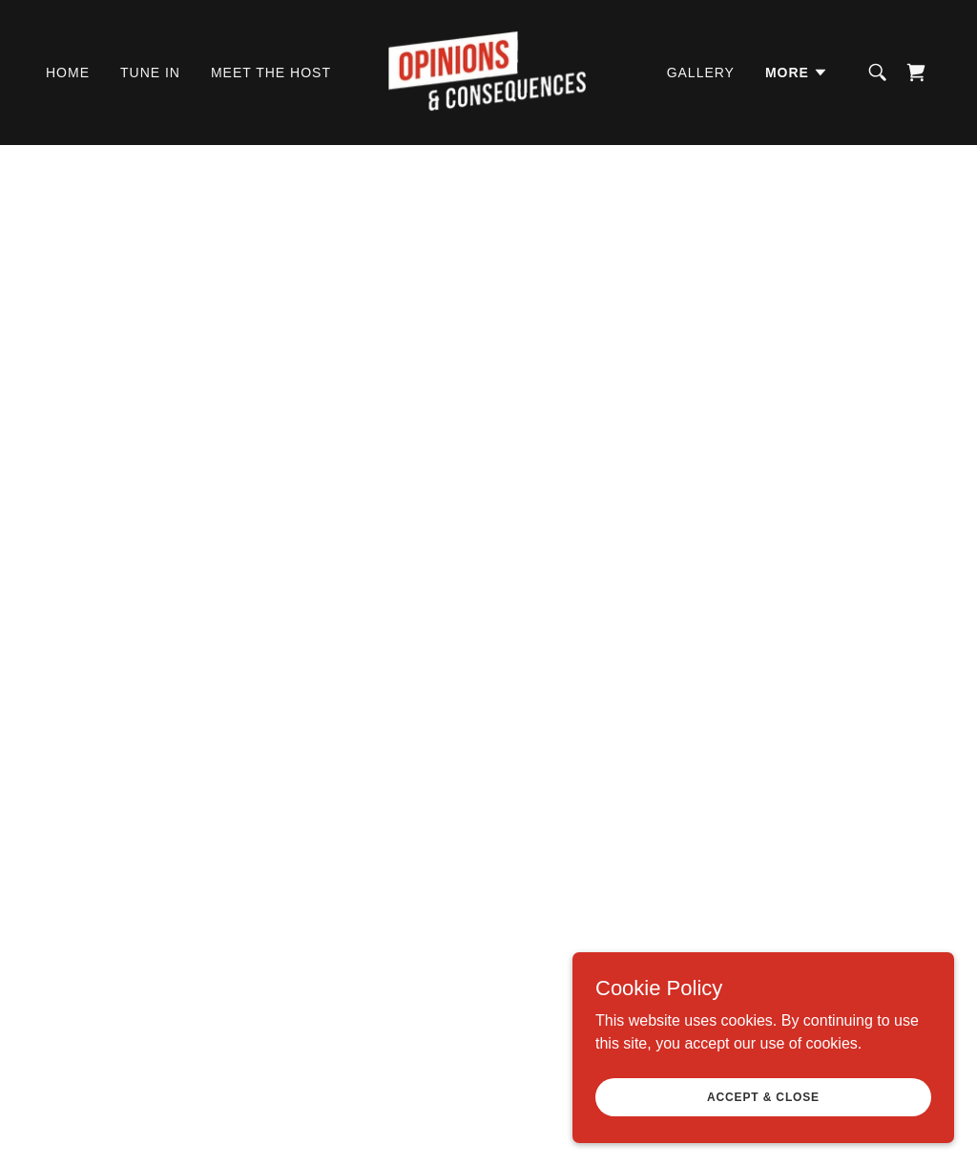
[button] (796, 72)
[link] (488, 71)
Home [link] (68, 72)
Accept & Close (763, 1096)
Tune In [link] (150, 72)
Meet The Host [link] (271, 72)
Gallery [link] (701, 72)
